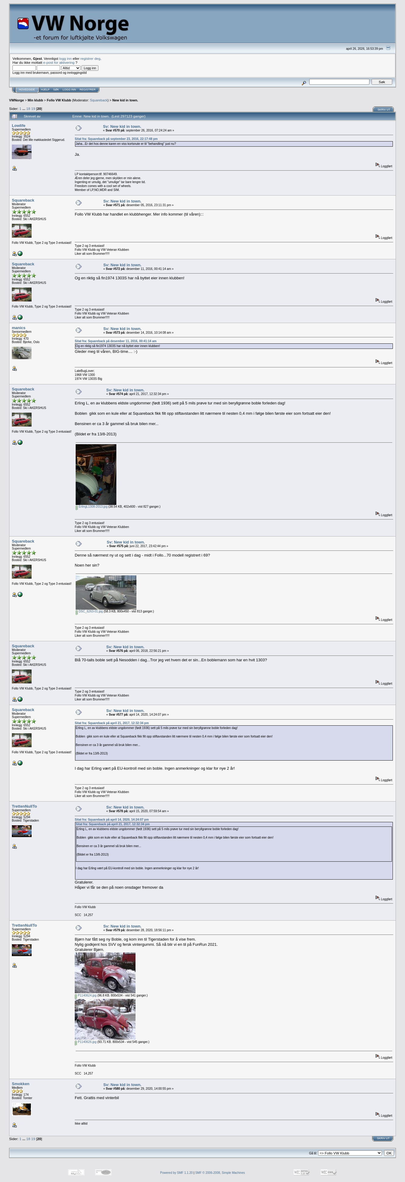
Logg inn (69, 89)
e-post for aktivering (58, 62)
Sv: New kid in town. (122, 126)
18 (28, 109)
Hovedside (27, 89)
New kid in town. (125, 100)
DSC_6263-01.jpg (89, 611)
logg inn (65, 58)
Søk (56, 89)
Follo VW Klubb (59, 100)
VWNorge (16, 100)
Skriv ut (384, 109)
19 (33, 109)
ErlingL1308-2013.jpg (92, 506)
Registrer (88, 89)
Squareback (99, 100)
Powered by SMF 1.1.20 (176, 1172)
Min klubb (35, 100)
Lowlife (19, 125)
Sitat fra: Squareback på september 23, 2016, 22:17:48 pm (116, 139)
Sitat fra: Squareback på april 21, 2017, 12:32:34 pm (112, 723)
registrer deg (91, 58)
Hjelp (45, 89)
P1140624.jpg (86, 995)
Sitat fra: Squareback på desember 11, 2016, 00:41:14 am (115, 341)
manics (19, 327)
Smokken (20, 1084)
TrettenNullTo (24, 806)
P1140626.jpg (86, 1042)
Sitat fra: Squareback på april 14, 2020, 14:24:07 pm (112, 819)
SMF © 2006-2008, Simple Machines (220, 1172)
